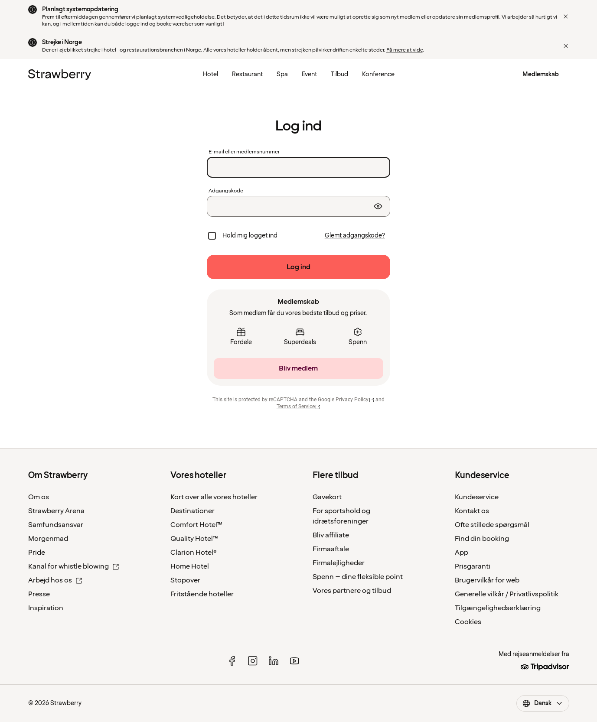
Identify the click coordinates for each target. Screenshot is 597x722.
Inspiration (45, 608)
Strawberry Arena (56, 511)
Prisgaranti (472, 566)
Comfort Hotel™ (196, 525)
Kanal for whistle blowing (73, 566)
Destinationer (192, 511)
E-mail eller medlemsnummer (244, 152)
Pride (36, 552)
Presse (39, 594)
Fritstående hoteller (202, 594)
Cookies (468, 622)
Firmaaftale (331, 549)
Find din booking (482, 538)
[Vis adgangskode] (378, 206)
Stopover (185, 580)
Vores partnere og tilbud (352, 590)
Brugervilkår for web (487, 580)
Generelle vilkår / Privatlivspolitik (506, 594)
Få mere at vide (404, 50)
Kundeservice (477, 497)
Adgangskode (226, 191)
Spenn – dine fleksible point (358, 577)
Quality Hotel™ (194, 538)
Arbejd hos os (55, 580)
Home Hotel (189, 566)
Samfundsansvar (55, 525)
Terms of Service (299, 406)
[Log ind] (298, 267)
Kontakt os (472, 511)
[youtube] (294, 661)
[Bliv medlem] (298, 368)
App (461, 552)
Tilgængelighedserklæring (498, 608)
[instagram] (253, 661)
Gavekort (327, 497)
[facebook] (232, 661)
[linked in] (273, 661)
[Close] (565, 16)
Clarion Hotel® (193, 552)
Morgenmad (48, 538)
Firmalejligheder (339, 563)
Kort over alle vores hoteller (214, 497)
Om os (38, 497)
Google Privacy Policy (346, 400)
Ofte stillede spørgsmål (492, 525)
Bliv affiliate (331, 535)
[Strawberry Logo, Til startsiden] (59, 74)
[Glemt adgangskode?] (355, 235)
